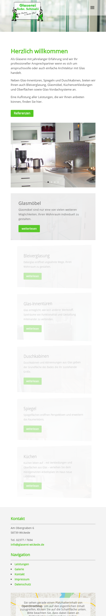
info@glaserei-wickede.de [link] (27, 544)
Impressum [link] (22, 579)
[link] (27, 10)
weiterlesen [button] (29, 228)
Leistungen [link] (22, 564)
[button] (92, 10)
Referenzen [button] (22, 113)
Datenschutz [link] (23, 584)
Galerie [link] (19, 569)
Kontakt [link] (20, 574)
